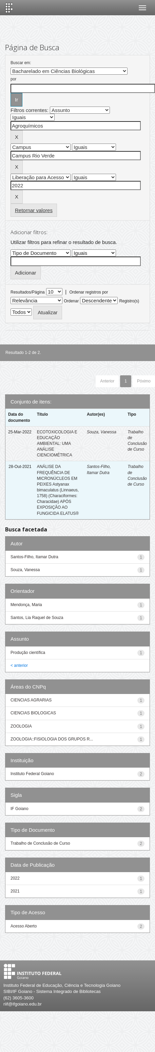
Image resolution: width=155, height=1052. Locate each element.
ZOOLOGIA (21, 726)
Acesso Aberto (24, 926)
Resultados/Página (28, 292)
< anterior (19, 665)
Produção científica (28, 652)
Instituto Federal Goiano (32, 773)
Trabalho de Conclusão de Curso (40, 843)
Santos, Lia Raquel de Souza (37, 617)
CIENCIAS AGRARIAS (31, 700)
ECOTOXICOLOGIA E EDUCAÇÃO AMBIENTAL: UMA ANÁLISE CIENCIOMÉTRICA (57, 444)
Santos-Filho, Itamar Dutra (34, 557)
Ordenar (71, 301)
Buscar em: (21, 62)
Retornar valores (34, 210)
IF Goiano (19, 808)
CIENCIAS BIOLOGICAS (33, 713)
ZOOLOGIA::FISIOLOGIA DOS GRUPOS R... (52, 739)
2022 (15, 878)
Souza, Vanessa (101, 432)
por (13, 79)
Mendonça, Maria (26, 604)
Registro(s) (129, 301)
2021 (15, 891)
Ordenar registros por (88, 292)
